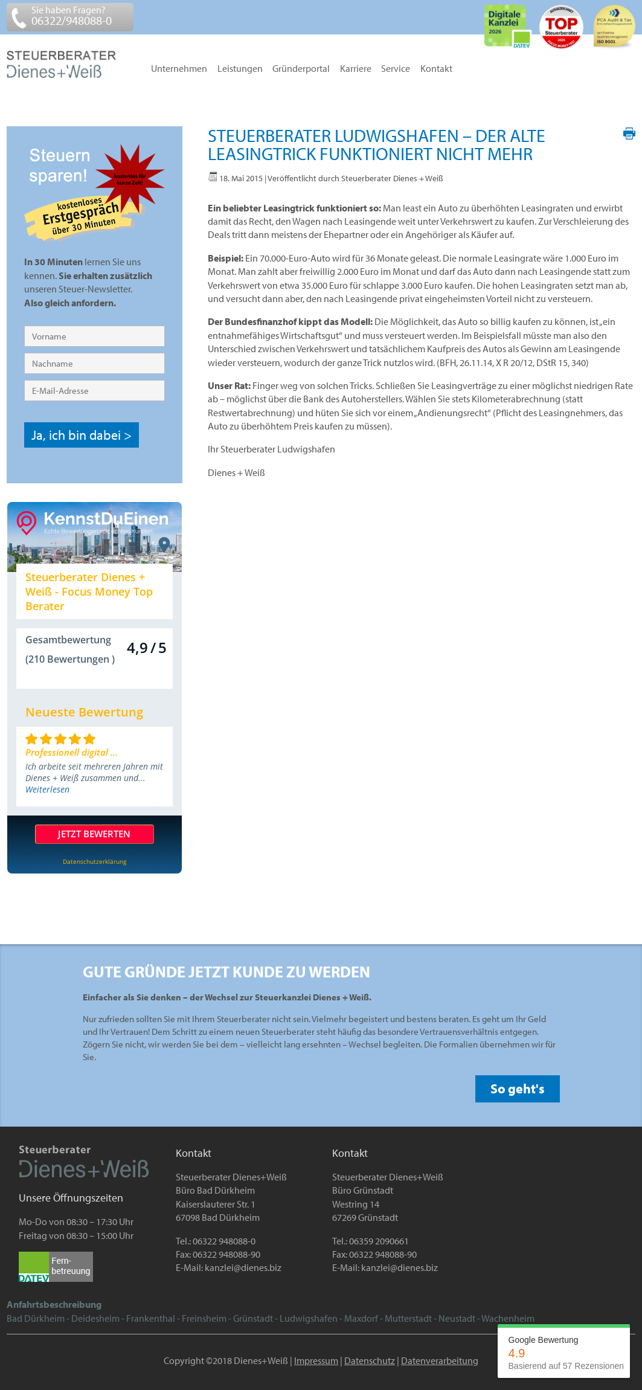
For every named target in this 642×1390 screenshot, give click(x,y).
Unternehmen (179, 68)
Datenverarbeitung (439, 1360)
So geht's (517, 1088)
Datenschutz (369, 1360)
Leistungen (240, 68)
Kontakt (436, 68)
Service (395, 68)
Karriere (355, 68)
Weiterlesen (47, 789)
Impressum (316, 1360)
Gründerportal (301, 68)
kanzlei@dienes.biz (243, 1267)
